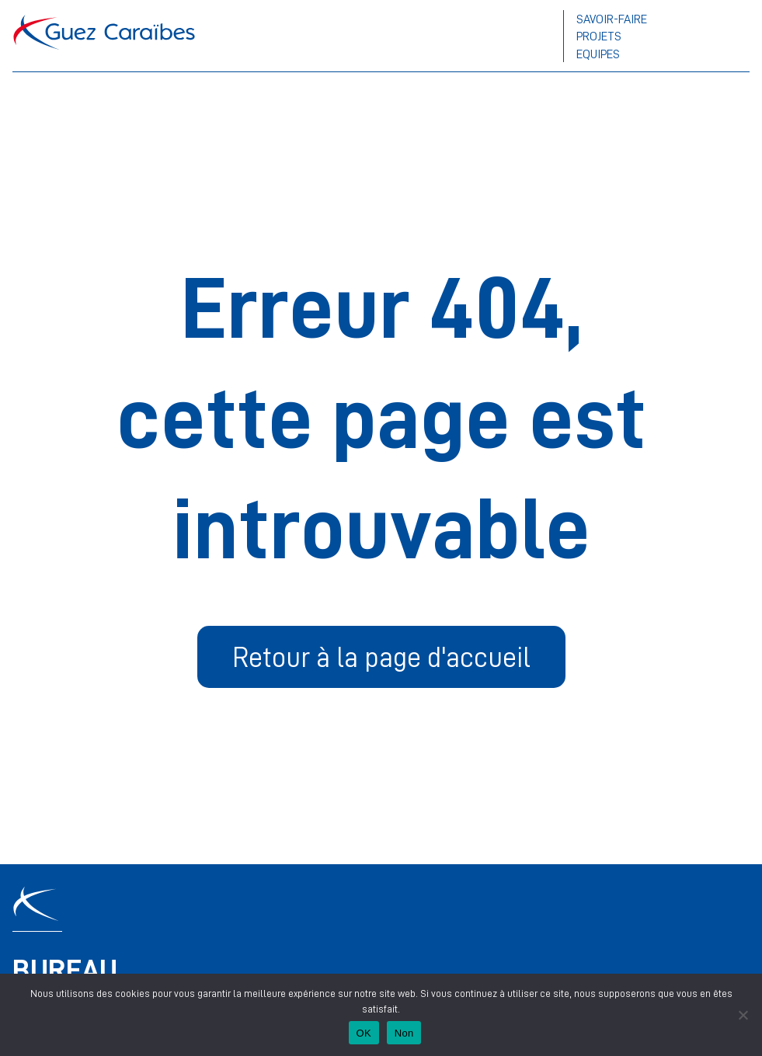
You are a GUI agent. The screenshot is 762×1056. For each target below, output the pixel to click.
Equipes (598, 53)
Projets (598, 35)
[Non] (742, 1015)
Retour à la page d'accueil (381, 656)
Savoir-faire (611, 18)
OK (364, 1033)
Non (404, 1033)
